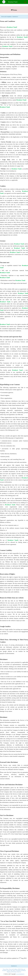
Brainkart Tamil (12, 2)
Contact (8, 970)
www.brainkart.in (20, 974)
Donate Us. (19, 971)
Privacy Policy (5, 969)
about (14, 970)
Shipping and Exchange (11, 971)
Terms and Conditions (13, 969)
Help (11, 970)
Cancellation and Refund (21, 970)
